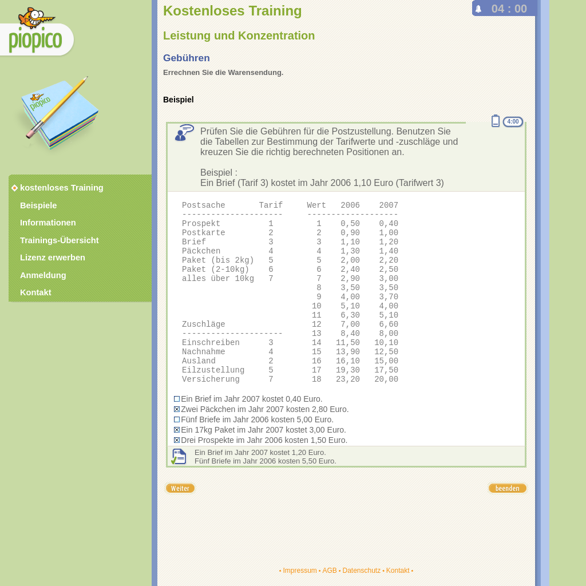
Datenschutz (361, 571)
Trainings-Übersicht (59, 240)
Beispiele (38, 205)
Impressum (299, 571)
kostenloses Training (54, 187)
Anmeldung (43, 275)
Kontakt (398, 571)
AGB (329, 571)
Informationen (48, 222)
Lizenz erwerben (52, 257)
